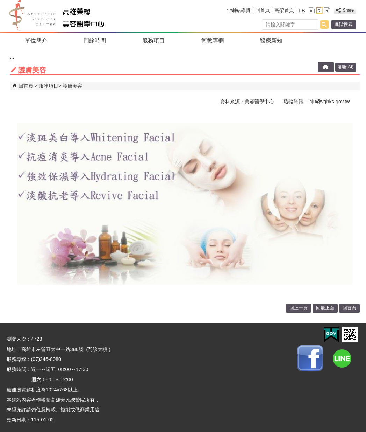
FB (302, 10)
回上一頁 (298, 308)
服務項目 (153, 40)
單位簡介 (36, 40)
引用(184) (345, 67)
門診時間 (95, 40)
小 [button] (312, 10)
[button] (324, 24)
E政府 (331, 334)
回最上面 (325, 308)
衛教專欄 (212, 40)
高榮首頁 (284, 10)
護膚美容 (72, 86)
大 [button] (327, 10)
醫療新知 (271, 40)
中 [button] (319, 10)
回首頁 (262, 10)
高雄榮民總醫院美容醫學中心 (71, 16)
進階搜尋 (344, 24)
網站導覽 (241, 10)
